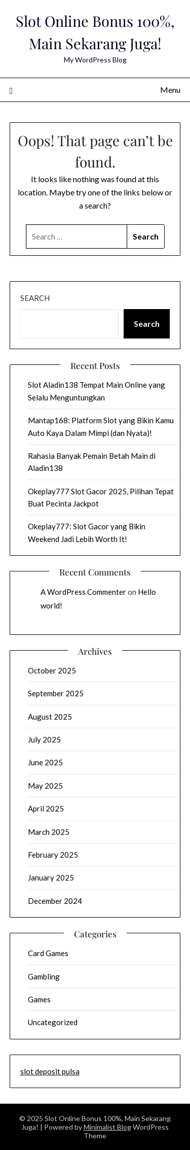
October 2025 (52, 670)
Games (39, 999)
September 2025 (56, 693)
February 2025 (53, 854)
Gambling (44, 976)
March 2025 (48, 831)
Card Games (48, 953)
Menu (170, 89)
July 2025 (44, 739)
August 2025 (50, 716)
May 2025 (45, 785)
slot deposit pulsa (50, 1071)
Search (35, 297)
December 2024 (55, 900)
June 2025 (45, 762)
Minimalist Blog (107, 1127)
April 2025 (46, 808)
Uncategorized (53, 1022)
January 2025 (51, 877)
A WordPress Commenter (83, 591)
